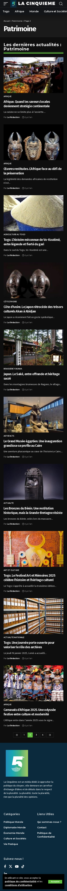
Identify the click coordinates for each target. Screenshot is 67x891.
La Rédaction (13, 117)
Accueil (7, 21)
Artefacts (9, 436)
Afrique (7, 96)
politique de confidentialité (20, 881)
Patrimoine (17, 21)
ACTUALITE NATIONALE (14, 637)
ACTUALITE (9, 503)
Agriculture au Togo (14, 234)
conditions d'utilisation (18, 885)
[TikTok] (23, 867)
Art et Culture (11, 570)
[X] (10, 867)
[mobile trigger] (7, 3)
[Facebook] (5, 867)
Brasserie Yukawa (13, 369)
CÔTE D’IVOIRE (10, 302)
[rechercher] (60, 4)
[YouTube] (16, 867)
